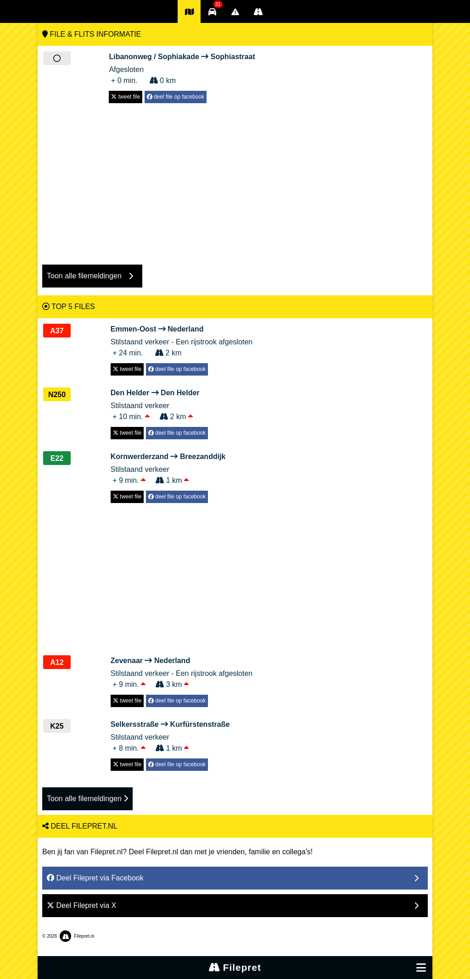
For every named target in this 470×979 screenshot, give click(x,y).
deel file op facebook (175, 97)
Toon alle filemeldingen (87, 798)
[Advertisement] (235, 179)
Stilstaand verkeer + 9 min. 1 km (168, 467)
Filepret (235, 967)
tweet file (125, 97)
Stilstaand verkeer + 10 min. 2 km (159, 403)
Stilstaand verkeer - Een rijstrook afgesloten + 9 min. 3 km (181, 671)
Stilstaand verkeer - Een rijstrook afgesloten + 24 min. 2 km (181, 340)
